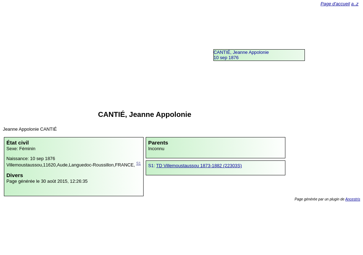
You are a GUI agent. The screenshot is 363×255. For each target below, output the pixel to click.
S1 (138, 163)
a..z (355, 3)
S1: (152, 165)
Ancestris (352, 199)
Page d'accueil (335, 3)
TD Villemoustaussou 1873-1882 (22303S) (199, 165)
